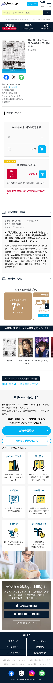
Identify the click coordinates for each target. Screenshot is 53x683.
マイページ (13, 641)
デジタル (9, 149)
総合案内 (26, 635)
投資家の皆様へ (31, 664)
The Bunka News (43, 19)
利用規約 (6, 660)
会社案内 (7, 664)
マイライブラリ (40, 641)
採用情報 (40, 647)
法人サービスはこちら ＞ (14, 448)
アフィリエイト (13, 647)
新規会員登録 (33, 430)
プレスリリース (13, 653)
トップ (4, 19)
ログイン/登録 (32, 4)
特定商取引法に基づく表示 (40, 660)
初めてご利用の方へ (31, 441)
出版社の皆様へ (18, 664)
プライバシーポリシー (20, 660)
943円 (33, 149)
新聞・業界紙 (14, 19)
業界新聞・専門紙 (28, 19)
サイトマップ (44, 664)
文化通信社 (13, 87)
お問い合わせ (40, 653)
